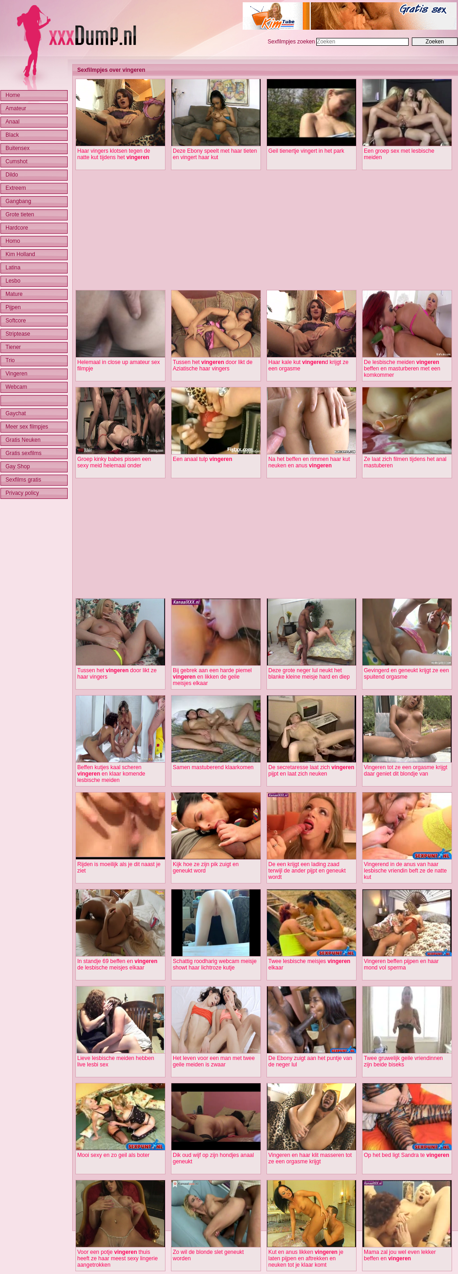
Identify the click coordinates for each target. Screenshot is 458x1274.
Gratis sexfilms (23, 453)
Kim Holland (20, 254)
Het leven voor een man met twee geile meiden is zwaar (214, 1061)
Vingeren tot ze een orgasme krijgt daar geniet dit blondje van (405, 770)
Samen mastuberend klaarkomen (213, 767)
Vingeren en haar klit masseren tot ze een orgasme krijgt (310, 1158)
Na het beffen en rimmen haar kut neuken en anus (309, 462)
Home (12, 95)
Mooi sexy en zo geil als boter (113, 1155)
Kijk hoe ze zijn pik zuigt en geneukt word (206, 867)
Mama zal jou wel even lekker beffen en (400, 1255)
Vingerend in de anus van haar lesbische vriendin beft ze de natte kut (405, 870)
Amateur (15, 108)
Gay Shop (17, 466)
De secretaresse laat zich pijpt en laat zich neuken (311, 770)
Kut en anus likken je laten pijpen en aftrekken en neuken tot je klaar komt (305, 1258)
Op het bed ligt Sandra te (406, 1155)
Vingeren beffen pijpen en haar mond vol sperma (401, 964)
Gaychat (15, 413)
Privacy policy (22, 493)
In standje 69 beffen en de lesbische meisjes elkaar (117, 964)
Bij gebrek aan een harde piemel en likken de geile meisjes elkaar (212, 676)
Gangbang (18, 201)
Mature (13, 294)
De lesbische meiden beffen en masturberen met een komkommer (402, 368)
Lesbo (13, 281)
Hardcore (16, 228)
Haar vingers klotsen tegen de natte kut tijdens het (113, 154)
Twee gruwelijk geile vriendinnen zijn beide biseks (403, 1061)
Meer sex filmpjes (26, 426)
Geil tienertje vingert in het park (306, 151)
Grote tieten (19, 214)
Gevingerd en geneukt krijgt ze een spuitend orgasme (406, 673)
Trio (10, 360)
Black (12, 135)
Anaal (12, 121)
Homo (12, 241)
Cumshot (16, 161)
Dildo (11, 174)
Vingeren (16, 373)
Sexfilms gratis (23, 479)
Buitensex (17, 148)
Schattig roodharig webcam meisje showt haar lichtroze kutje (214, 964)
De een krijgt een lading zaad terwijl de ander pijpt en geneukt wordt (307, 870)
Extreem (15, 188)
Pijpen (13, 307)
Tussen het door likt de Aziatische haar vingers (212, 365)
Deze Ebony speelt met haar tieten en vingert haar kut (215, 154)
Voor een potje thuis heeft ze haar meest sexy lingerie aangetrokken (117, 1258)
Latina (13, 267)
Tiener (13, 347)
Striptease (17, 334)
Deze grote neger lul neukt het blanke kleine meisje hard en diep (309, 673)
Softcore (15, 320)
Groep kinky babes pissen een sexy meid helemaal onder (114, 462)
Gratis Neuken (23, 440)
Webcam (16, 387)
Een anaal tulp (202, 459)
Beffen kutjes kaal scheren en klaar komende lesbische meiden (111, 773)
